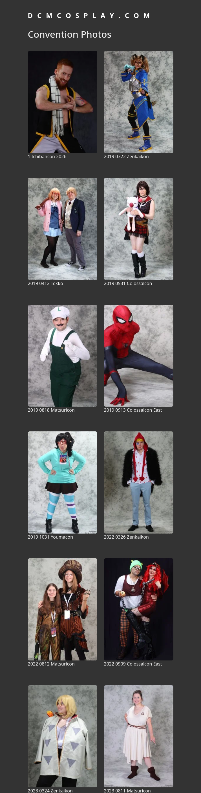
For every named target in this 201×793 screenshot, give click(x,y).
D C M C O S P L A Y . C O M (89, 15)
